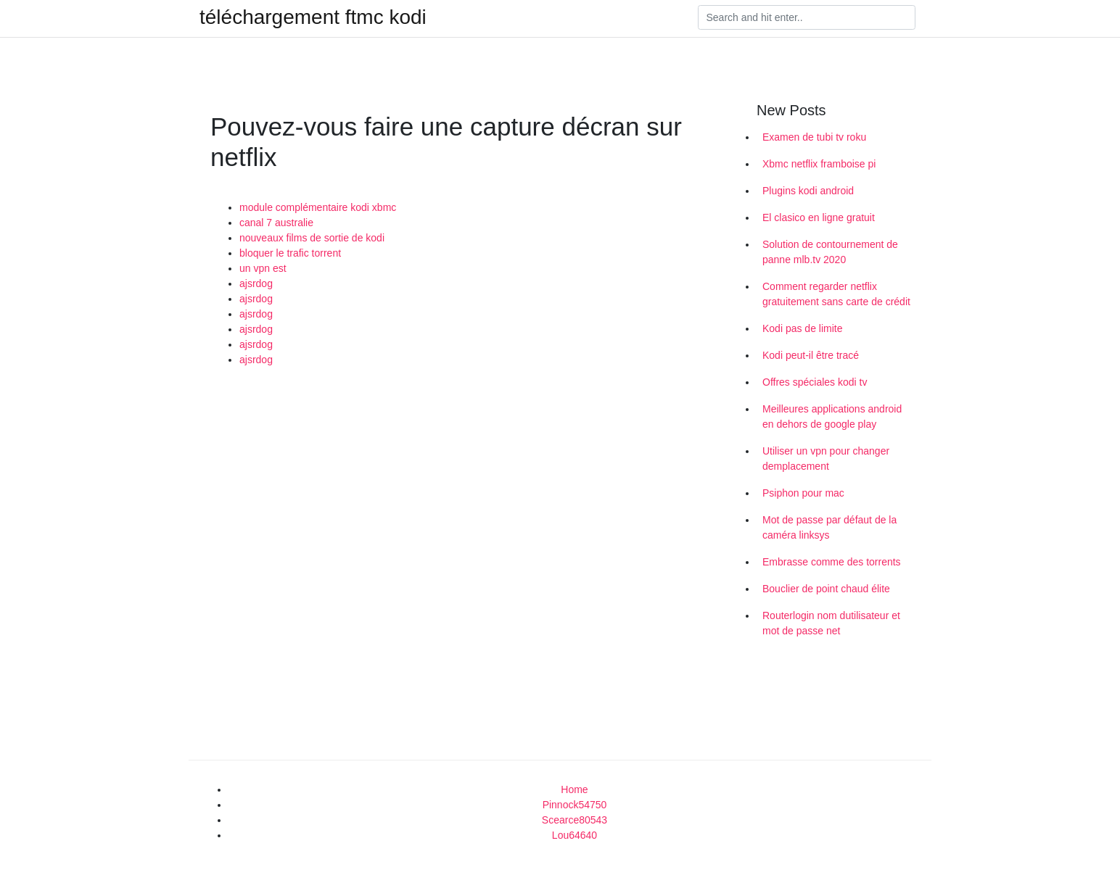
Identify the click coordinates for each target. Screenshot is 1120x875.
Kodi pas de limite (802, 328)
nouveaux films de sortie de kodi (311, 238)
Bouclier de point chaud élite (826, 588)
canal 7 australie (276, 222)
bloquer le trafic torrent (290, 253)
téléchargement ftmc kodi (313, 17)
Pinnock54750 (575, 804)
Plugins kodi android (808, 190)
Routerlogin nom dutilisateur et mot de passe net (831, 623)
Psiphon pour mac (803, 493)
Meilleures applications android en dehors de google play (832, 416)
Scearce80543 (574, 820)
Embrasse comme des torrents (831, 562)
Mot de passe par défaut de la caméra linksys (829, 527)
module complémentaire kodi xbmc (317, 207)
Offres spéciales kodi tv (814, 382)
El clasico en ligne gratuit (818, 217)
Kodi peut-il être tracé (810, 355)
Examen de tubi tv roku (814, 137)
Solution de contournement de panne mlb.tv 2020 (830, 252)
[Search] (806, 17)
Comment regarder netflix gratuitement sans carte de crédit (836, 294)
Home (574, 789)
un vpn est (263, 268)
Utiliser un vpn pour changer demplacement (825, 458)
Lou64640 (574, 835)
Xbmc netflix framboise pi (819, 164)
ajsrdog (256, 283)
